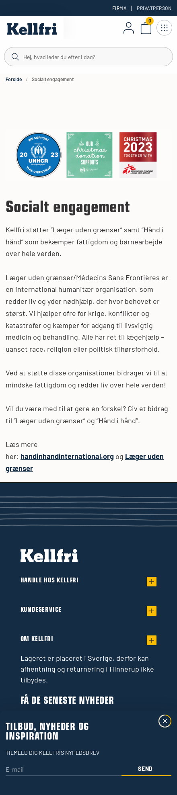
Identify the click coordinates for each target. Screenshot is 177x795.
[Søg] (88, 56)
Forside (14, 79)
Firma (119, 8)
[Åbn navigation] (164, 28)
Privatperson (154, 8)
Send (145, 768)
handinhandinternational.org (67, 456)
